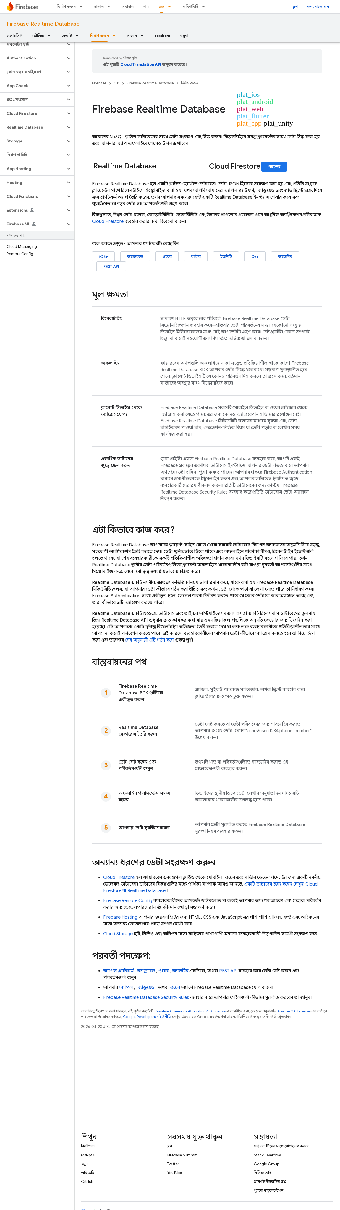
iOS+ (103, 256)
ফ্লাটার (196, 256)
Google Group (266, 1163)
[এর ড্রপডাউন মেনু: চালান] (110, 6)
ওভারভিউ (14, 35)
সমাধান (128, 6)
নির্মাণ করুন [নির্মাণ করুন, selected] (99, 35)
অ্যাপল (126, 987)
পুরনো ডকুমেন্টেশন (268, 1190)
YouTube (174, 1172)
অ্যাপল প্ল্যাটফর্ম (118, 971)
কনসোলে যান (318, 6)
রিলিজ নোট (262, 1172)
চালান (99, 6)
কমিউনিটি (190, 6)
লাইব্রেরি (87, 1172)
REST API (111, 266)
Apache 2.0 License (294, 1011)
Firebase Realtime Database (43, 23)
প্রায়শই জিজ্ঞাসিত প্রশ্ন (270, 1181)
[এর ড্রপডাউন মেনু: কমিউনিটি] (205, 6)
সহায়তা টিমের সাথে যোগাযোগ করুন (281, 1146)
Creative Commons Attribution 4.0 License (190, 1011)
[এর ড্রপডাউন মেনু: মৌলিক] (50, 35)
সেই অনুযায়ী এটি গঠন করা (149, 640)
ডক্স (116, 83)
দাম (146, 6)
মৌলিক (38, 35)
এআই (67, 35)
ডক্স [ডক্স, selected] (161, 6)
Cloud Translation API (140, 64)
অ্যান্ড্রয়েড (135, 256)
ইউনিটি (226, 256)
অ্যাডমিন (285, 256)
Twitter (173, 1163)
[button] (33, 44)
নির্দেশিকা (88, 1146)
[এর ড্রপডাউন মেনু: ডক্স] (171, 6)
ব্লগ (295, 6)
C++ (255, 256)
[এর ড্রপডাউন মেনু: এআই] (78, 35)
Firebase (99, 83)
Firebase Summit (182, 1154)
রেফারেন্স (162, 35)
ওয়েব (167, 256)
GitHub (87, 1181)
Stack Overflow (267, 1154)
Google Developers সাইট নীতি (147, 1016)
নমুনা (184, 35)
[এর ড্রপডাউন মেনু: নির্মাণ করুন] (82, 6)
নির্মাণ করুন (66, 6)
